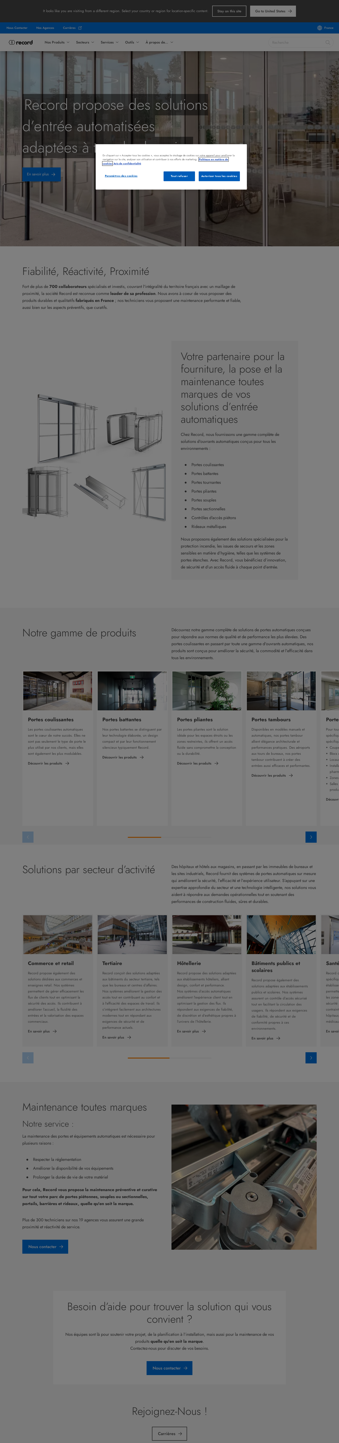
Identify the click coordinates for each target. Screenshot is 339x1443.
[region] (171, 166)
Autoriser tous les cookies (219, 176)
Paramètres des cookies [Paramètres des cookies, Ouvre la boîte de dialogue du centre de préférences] (121, 176)
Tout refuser (179, 176)
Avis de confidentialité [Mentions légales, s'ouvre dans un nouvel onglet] (127, 163)
